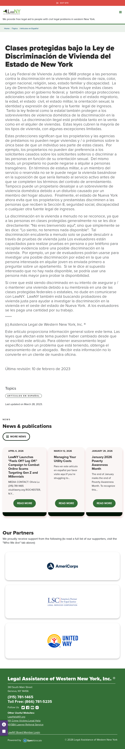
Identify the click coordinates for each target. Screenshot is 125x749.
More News (18, 436)
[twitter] (23, 707)
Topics (15, 28)
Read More (26, 504)
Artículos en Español (29, 28)
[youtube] (32, 707)
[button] (120, 12)
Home (7, 28)
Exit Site (64, 2)
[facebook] (27, 707)
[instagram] (37, 707)
